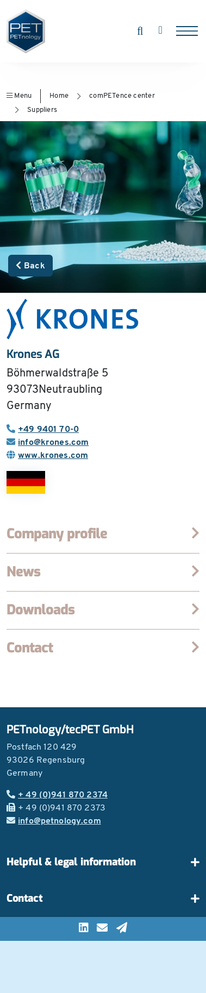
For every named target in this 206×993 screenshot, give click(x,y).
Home (58, 95)
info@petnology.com (54, 821)
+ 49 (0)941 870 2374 (57, 795)
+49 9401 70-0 (43, 429)
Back (30, 266)
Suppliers (42, 110)
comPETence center (122, 95)
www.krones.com (47, 455)
